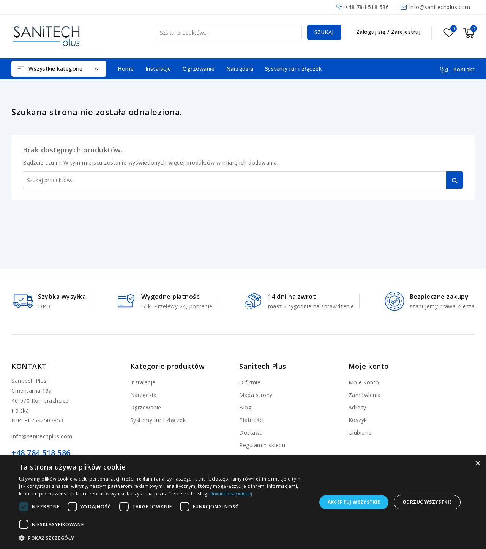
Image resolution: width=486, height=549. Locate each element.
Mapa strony (256, 394)
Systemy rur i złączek (293, 68)
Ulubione (360, 432)
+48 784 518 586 (367, 7)
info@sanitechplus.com (439, 7)
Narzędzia (240, 68)
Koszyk (358, 420)
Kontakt (29, 366)
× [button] (477, 463)
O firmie (249, 382)
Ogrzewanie (199, 68)
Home (126, 68)
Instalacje (158, 68)
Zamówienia (365, 394)
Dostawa (251, 432)
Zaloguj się (371, 31)
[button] (163, 538)
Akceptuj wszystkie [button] (354, 502)
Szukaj (323, 32)
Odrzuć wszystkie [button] (427, 502)
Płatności (251, 420)
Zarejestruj (406, 31)
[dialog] (243, 502)
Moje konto (364, 382)
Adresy (357, 407)
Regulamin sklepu (262, 445)
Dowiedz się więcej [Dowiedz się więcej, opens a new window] (231, 493)
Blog (245, 407)
